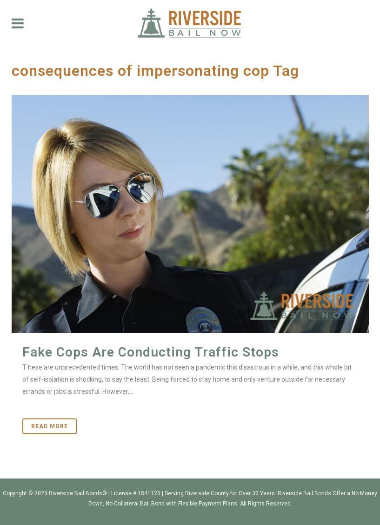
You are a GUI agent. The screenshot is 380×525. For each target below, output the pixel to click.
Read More (49, 426)
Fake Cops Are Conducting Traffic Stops (150, 352)
